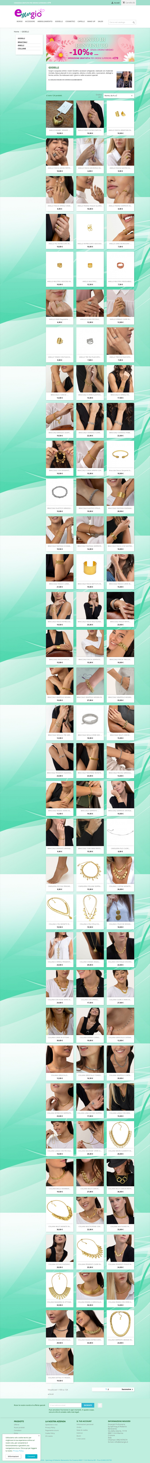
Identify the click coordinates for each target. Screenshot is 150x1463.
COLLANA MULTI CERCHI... (90, 1189)
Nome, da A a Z (119, 95)
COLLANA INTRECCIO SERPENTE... (59, 1113)
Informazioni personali (85, 1424)
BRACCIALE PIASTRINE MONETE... (90, 773)
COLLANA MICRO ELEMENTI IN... (120, 1151)
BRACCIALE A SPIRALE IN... (120, 395)
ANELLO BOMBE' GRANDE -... (59, 130)
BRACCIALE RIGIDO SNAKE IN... (59, 811)
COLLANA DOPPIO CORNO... (90, 1037)
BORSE (20, 21)
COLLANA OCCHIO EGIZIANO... (59, 1264)
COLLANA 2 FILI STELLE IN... (90, 924)
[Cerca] (122, 22)
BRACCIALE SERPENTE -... (90, 811)
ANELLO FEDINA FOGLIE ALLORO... (90, 206)
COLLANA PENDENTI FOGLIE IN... (120, 1264)
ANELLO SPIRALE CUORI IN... (120, 319)
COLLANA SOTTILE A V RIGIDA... (59, 1378)
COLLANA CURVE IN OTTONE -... (59, 1037)
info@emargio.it (121, 1442)
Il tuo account (84, 1421)
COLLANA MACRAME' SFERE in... (90, 1151)
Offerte (16, 1425)
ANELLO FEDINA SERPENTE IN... (120, 206)
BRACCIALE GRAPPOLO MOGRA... (60, 697)
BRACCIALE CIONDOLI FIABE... (120, 433)
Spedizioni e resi (51, 1425)
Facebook (100, 1405)
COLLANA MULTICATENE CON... (90, 1226)
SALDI (100, 21)
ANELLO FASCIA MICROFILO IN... (90, 168)
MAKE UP (91, 21)
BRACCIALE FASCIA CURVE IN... (120, 584)
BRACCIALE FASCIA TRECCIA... (120, 659)
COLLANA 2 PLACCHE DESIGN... (120, 924)
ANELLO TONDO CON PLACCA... (59, 357)
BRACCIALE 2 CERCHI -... (60, 395)
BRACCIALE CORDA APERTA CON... (90, 470)
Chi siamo (49, 1436)
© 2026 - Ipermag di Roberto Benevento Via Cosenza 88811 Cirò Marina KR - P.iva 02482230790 (75, 1460)
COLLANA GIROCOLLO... (59, 1075)
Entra (16, 1433)
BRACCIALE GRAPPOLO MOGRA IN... (90, 697)
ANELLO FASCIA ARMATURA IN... (120, 130)
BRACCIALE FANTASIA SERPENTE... (90, 546)
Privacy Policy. (18, 1451)
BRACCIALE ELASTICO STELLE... (90, 508)
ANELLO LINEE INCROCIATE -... (120, 244)
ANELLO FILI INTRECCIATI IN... (60, 244)
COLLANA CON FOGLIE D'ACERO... (120, 962)
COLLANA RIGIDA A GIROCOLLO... (90, 1302)
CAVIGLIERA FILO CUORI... (120, 848)
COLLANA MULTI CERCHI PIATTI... (120, 1189)
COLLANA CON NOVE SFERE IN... (60, 1000)
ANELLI (21, 45)
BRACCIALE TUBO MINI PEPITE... (90, 848)
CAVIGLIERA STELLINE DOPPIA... (90, 886)
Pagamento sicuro (52, 1430)
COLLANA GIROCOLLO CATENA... (120, 1037)
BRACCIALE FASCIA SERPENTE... (90, 659)
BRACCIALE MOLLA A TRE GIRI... (59, 735)
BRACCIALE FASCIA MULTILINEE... (90, 622)
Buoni (79, 1436)
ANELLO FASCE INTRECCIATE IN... (90, 130)
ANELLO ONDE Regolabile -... (59, 319)
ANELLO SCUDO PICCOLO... (90, 319)
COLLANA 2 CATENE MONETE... (120, 886)
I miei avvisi (81, 1439)
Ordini (79, 1427)
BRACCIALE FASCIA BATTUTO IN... (90, 584)
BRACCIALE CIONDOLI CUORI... (90, 433)
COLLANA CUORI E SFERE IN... (120, 1000)
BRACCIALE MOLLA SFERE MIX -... (90, 735)
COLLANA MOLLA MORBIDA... (59, 1189)
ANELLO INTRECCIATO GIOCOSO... (90, 244)
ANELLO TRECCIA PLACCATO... (120, 357)
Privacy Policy (50, 1427)
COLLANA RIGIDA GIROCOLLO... (59, 1340)
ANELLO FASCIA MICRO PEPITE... (60, 168)
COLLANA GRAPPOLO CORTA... (120, 1075)
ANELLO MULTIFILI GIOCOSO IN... (59, 281)
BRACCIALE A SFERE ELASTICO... (90, 395)
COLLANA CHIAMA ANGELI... (90, 962)
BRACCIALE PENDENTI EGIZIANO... (59, 773)
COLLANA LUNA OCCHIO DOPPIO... (90, 1113)
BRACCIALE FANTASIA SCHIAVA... (59, 546)
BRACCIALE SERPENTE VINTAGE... (120, 811)
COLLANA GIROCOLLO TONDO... (90, 1075)
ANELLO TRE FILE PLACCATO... (90, 357)
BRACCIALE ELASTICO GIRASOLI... (59, 508)
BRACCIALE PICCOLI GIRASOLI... (120, 773)
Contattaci (17, 1430)
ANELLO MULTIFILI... (90, 281)
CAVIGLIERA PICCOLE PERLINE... (59, 886)
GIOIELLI (59, 21)
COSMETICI (70, 21)
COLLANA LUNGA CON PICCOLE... (60, 1151)
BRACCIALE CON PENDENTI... (59, 470)
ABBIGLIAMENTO (45, 21)
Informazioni (13, 1456)
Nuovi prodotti (19, 1427)
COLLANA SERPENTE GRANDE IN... (120, 1340)
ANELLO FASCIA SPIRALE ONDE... (60, 206)
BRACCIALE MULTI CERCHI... (120, 735)
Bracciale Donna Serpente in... (120, 470)
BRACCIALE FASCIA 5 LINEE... (59, 584)
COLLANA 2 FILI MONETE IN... (60, 924)
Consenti (31, 1456)
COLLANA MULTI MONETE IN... (59, 1226)
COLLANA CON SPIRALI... (90, 1000)
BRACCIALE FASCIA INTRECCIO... (59, 622)
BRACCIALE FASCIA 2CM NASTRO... (120, 546)
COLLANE (22, 48)
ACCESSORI (30, 21)
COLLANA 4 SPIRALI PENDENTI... (59, 962)
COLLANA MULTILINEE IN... (120, 1226)
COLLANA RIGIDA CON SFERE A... (120, 1302)
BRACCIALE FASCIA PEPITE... (120, 622)
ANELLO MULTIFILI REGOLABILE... (120, 281)
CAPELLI (81, 21)
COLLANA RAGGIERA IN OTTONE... (59, 1302)
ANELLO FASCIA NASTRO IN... (120, 168)
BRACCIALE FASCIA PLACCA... (59, 659)
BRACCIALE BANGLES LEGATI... (60, 433)
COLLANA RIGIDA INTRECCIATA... (90, 1340)
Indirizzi (80, 1433)
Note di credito (82, 1430)
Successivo (128, 1389)
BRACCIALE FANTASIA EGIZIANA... (120, 508)
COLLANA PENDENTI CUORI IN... (90, 1264)
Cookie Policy (50, 1433)
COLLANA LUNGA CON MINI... (120, 1113)
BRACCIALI (22, 42)
